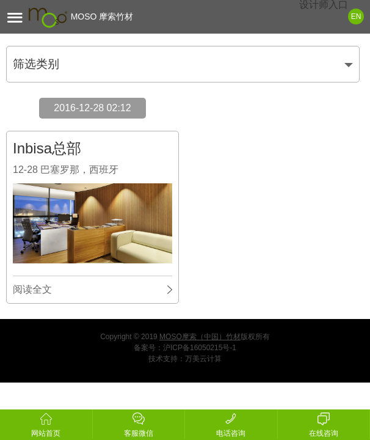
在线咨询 (324, 423)
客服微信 (139, 423)
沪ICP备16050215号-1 (199, 347)
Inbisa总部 (47, 148)
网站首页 (46, 423)
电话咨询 (231, 423)
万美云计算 (203, 358)
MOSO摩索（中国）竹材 (200, 336)
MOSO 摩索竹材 (80, 17)
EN (356, 16)
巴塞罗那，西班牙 (79, 169)
